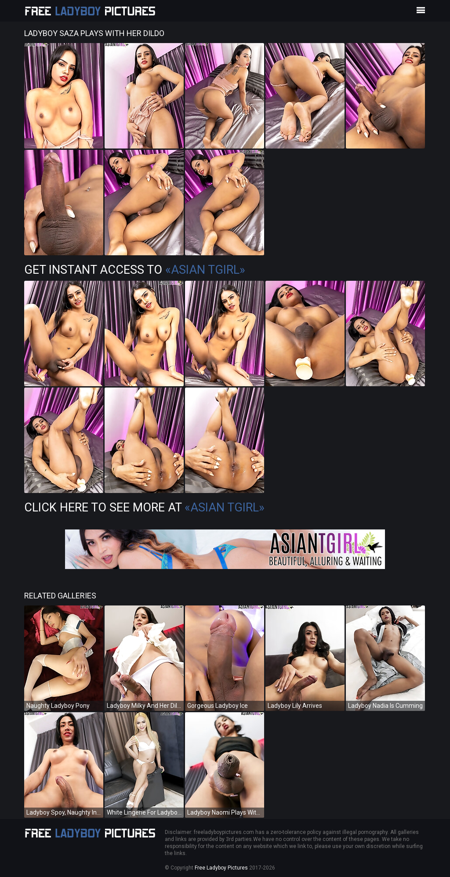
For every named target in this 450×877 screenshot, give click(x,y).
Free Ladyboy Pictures (221, 868)
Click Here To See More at (144, 507)
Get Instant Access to (134, 270)
